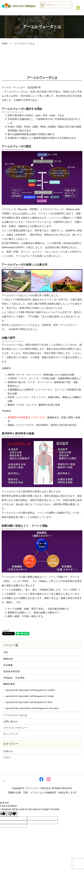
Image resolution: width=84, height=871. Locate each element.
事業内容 (8, 659)
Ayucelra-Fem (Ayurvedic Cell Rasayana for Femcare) (32, 708)
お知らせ (8, 751)
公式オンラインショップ (56, 4)
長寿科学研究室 (11, 671)
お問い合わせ (10, 721)
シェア (5, 630)
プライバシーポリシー (15, 727)
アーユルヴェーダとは (15, 715)
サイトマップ (10, 734)
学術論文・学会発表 (14, 677)
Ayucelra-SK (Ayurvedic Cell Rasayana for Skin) (29, 702)
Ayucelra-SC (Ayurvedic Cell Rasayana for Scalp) (30, 696)
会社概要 (8, 665)
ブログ (6, 757)
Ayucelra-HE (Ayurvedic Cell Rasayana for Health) (30, 690)
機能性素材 (9, 684)
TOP (5, 652)
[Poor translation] (12, 814)
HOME (4, 43)
